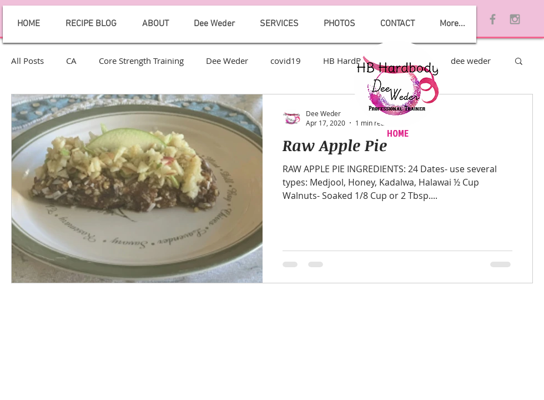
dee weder (471, 60)
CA (71, 60)
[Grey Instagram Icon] (515, 19)
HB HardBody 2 (353, 60)
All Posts (27, 60)
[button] (518, 62)
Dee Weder (227, 60)
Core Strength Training (141, 60)
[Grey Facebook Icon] (493, 19)
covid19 (285, 60)
